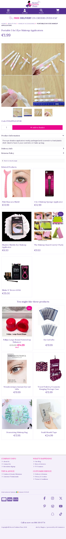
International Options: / (15, 492)
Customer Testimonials (10, 476)
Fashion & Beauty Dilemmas (12, 474)
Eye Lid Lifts (49, 340)
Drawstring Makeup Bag (17, 432)
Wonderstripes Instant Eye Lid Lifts (17, 388)
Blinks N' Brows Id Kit (11, 290)
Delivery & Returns (40, 474)
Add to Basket (37, 127)
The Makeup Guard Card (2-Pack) (48, 245)
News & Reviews (39, 464)
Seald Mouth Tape (49, 432)
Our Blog (37, 461)
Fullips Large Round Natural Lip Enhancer (17, 341)
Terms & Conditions (40, 479)
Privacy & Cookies (40, 476)
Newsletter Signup (8, 466)
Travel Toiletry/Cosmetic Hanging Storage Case (49, 388)
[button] (62, 45)
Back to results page (10, 161)
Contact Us (6, 464)
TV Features (38, 466)
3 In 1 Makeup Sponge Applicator (48, 202)
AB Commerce (60, 527)
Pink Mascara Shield (10, 202)
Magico (43, 527)
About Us (5, 461)
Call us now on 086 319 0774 (33, 522)
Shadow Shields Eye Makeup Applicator (14, 246)
